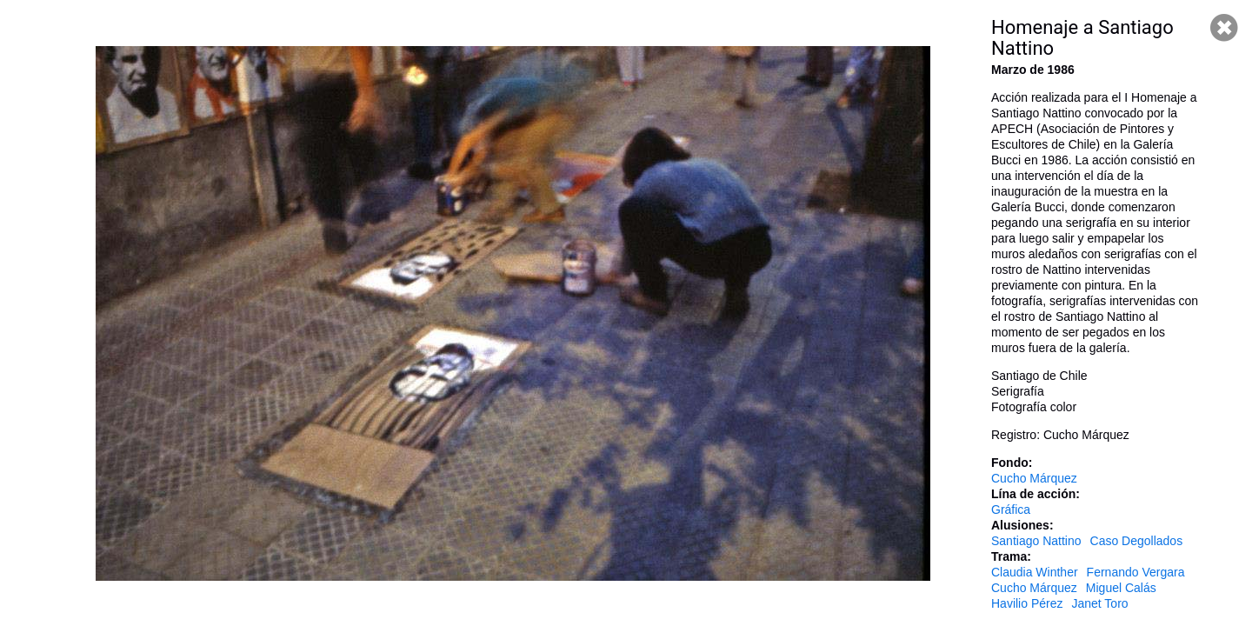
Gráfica (1010, 509)
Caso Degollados (1136, 541)
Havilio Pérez (1026, 603)
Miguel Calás (1121, 588)
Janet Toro (1099, 603)
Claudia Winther (1034, 572)
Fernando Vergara (1136, 572)
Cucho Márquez (1034, 478)
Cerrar (1224, 28)
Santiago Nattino (1036, 541)
